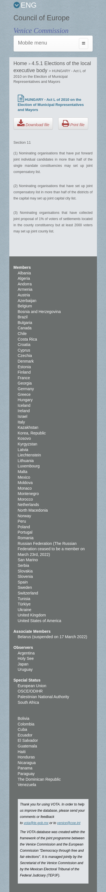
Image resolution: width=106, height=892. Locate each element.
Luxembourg (29, 466)
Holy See (26, 658)
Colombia (26, 724)
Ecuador (25, 735)
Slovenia (25, 576)
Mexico (24, 477)
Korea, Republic (32, 433)
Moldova (25, 482)
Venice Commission (41, 30)
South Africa (28, 702)
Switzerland (28, 593)
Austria (24, 295)
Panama (25, 768)
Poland (24, 527)
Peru (22, 521)
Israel (22, 416)
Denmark (26, 361)
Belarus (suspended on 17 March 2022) (52, 636)
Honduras (26, 757)
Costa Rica (27, 339)
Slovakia (25, 571)
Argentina (26, 653)
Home (21, 63)
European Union (32, 686)
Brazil (23, 317)
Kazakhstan (28, 427)
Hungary (25, 400)
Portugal (25, 532)
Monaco (25, 488)
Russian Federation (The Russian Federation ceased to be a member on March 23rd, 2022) (51, 549)
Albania (24, 273)
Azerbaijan (27, 300)
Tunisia (24, 598)
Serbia (23, 565)
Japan (23, 664)
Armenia (25, 289)
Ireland (24, 411)
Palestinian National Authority (43, 696)
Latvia (23, 449)
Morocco (25, 499)
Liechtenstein (29, 455)
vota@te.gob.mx (36, 823)
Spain (23, 582)
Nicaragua (27, 762)
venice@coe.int (68, 823)
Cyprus (24, 350)
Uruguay (25, 669)
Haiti (22, 751)
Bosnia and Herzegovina (39, 311)
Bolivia (23, 718)
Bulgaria (25, 322)
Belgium (25, 306)
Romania (26, 538)
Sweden (25, 587)
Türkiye (24, 604)
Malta (22, 471)
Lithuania (26, 460)
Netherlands (28, 504)
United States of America (39, 620)
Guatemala (27, 746)
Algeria (24, 278)
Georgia (25, 383)
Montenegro (28, 493)
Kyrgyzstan (27, 444)
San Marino (28, 560)
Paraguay (26, 773)
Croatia (24, 344)
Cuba (22, 729)
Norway (24, 516)
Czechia (25, 355)
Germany (26, 389)
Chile (22, 333)
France (24, 378)
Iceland (24, 405)
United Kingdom (32, 615)
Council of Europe (42, 18)
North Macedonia (33, 510)
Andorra (25, 284)
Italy (21, 422)
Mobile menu (32, 43)
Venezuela (27, 784)
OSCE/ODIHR (30, 691)
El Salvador (28, 740)
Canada (25, 328)
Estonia (24, 367)
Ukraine (24, 609)
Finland (24, 372)
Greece (24, 394)
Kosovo (24, 438)
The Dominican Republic (39, 779)
